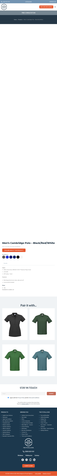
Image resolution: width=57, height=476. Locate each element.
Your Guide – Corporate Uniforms (46, 425)
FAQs (23, 419)
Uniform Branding (45, 417)
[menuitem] (52, 2)
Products (20, 19)
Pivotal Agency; (29, 473)
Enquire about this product (13, 250)
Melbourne (29, 455)
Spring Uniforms (6, 432)
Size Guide (24, 417)
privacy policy (25, 404)
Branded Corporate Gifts (8, 436)
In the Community (26, 421)
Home (15, 19)
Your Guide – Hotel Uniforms (47, 428)
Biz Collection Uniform (8, 421)
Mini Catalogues (6, 434)
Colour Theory (44, 423)
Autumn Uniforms (7, 430)
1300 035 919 (28, 451)
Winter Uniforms (6, 428)
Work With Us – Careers (27, 425)
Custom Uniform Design (27, 423)
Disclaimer (38, 473)
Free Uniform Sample (46, 6)
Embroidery (24, 428)
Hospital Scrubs (6, 423)
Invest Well (43, 421)
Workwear (5, 417)
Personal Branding (45, 415)
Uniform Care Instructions (28, 415)
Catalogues (28, 1)
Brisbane (20, 455)
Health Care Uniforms (8, 415)
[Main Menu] (55, 6)
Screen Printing (25, 426)
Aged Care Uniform (7, 419)
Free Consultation (28, 13)
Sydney (37, 455)
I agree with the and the (24, 397)
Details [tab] (5, 263)
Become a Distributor (26, 430)
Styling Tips (43, 419)
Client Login (28, 466)
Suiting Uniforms (44, 430)
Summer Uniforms (7, 426)
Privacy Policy (21, 397)
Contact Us (52, 1)
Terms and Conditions (34, 397)
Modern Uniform (6, 425)
